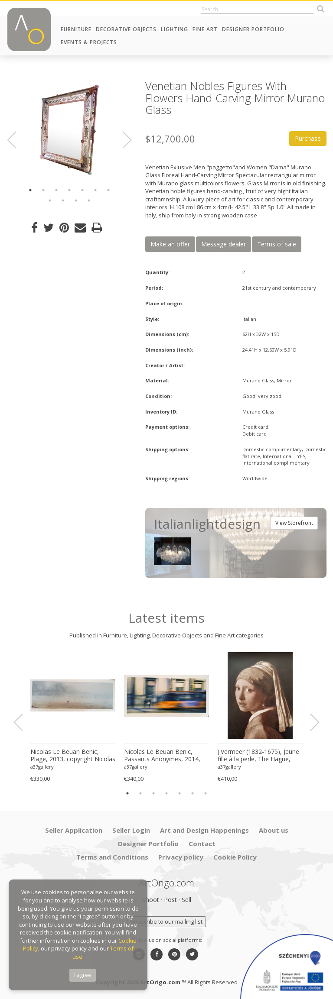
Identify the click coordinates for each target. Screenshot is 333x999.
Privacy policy (180, 857)
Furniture (76, 29)
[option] (69, 130)
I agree (82, 975)
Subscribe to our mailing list (166, 921)
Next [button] (122, 140)
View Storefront (294, 523)
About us (273, 830)
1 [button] (30, 190)
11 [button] (89, 200)
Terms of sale (276, 244)
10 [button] (76, 200)
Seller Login (131, 830)
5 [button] (82, 190)
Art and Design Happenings (204, 830)
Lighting (174, 29)
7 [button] (108, 190)
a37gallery (42, 766)
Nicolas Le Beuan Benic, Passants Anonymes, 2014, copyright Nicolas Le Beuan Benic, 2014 (162, 755)
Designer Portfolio (253, 29)
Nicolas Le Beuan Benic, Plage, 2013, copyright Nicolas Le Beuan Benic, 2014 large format (72, 755)
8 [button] (50, 200)
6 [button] (95, 190)
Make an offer (170, 244)
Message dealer (223, 244)
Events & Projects (89, 42)
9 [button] (63, 200)
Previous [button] (17, 140)
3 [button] (56, 190)
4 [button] (69, 190)
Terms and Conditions (112, 857)
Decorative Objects (126, 29)
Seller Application (73, 830)
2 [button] (43, 190)
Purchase (308, 138)
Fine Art (205, 29)
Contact (202, 843)
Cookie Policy (235, 857)
